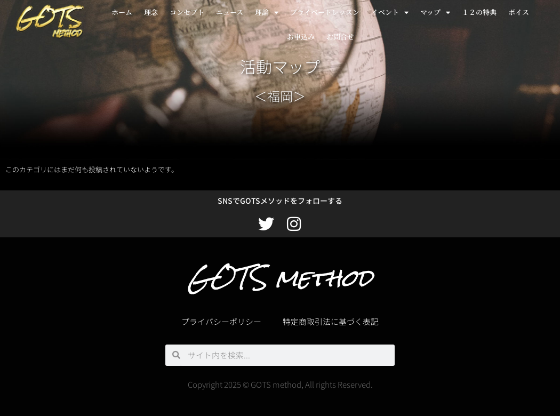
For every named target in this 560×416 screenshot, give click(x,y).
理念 (151, 12)
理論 (266, 12)
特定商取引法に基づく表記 (331, 321)
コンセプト (187, 12)
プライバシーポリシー (221, 321)
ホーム (121, 12)
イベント (390, 12)
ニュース (229, 12)
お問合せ (340, 36)
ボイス (518, 12)
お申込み (301, 36)
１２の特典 (479, 12)
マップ (435, 12)
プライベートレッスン (324, 12)
